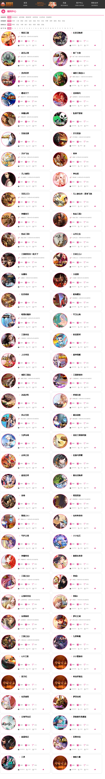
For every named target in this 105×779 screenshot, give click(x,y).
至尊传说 (76, 737)
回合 (17, 24)
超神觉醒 (76, 355)
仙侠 (30, 21)
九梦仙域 (24, 435)
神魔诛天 (24, 214)
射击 (30, 24)
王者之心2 (76, 254)
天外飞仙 (24, 153)
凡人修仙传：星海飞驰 (81, 194)
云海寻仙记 (25, 717)
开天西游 (76, 133)
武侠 (26, 21)
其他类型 (49, 17)
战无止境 (24, 53)
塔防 (38, 24)
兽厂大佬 (76, 53)
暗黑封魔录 (25, 314)
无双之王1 (24, 194)
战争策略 (21, 17)
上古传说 (24, 355)
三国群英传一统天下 (28, 254)
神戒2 (74, 576)
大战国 (75, 274)
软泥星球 (76, 334)
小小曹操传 (76, 656)
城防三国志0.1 (78, 73)
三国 (17, 21)
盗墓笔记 (24, 737)
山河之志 (76, 234)
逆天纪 (23, 676)
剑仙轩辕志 (76, 676)
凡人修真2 (24, 173)
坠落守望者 (76, 113)
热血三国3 (24, 234)
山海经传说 (25, 596)
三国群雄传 (76, 375)
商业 (59, 21)
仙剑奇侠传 (76, 515)
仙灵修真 (24, 697)
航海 (55, 21)
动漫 (34, 21)
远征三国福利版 (78, 435)
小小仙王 (76, 536)
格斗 (26, 24)
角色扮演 (15, 17)
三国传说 (24, 334)
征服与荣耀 (76, 455)
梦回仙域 (76, 697)
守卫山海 (76, 314)
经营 (34, 24)
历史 (42, 21)
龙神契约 (76, 93)
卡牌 (22, 24)
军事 (47, 21)
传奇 (13, 21)
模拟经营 (28, 17)
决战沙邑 (24, 395)
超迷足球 (24, 475)
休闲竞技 (35, 17)
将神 (74, 153)
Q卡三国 (23, 656)
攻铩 (22, 495)
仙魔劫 (23, 274)
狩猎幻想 (76, 395)
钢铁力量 (76, 757)
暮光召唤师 (76, 475)
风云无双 (24, 415)
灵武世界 (24, 73)
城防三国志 (25, 375)
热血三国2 (76, 214)
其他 (63, 21)
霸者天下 (24, 93)
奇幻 (38, 21)
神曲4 (74, 596)
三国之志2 (24, 636)
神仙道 (75, 173)
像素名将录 (76, 556)
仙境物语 (24, 616)
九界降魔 (76, 636)
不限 (9, 17)
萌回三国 (24, 33)
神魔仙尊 (24, 113)
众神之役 (24, 455)
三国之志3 (24, 576)
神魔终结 (24, 556)
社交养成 (42, 17)
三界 (22, 757)
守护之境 (24, 536)
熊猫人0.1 (24, 515)
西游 (22, 21)
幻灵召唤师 (76, 33)
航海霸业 (76, 294)
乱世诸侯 (24, 294)
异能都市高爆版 (78, 717)
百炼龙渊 (24, 133)
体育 (51, 21)
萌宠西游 (76, 495)
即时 (13, 24)
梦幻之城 (76, 616)
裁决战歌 (76, 415)
